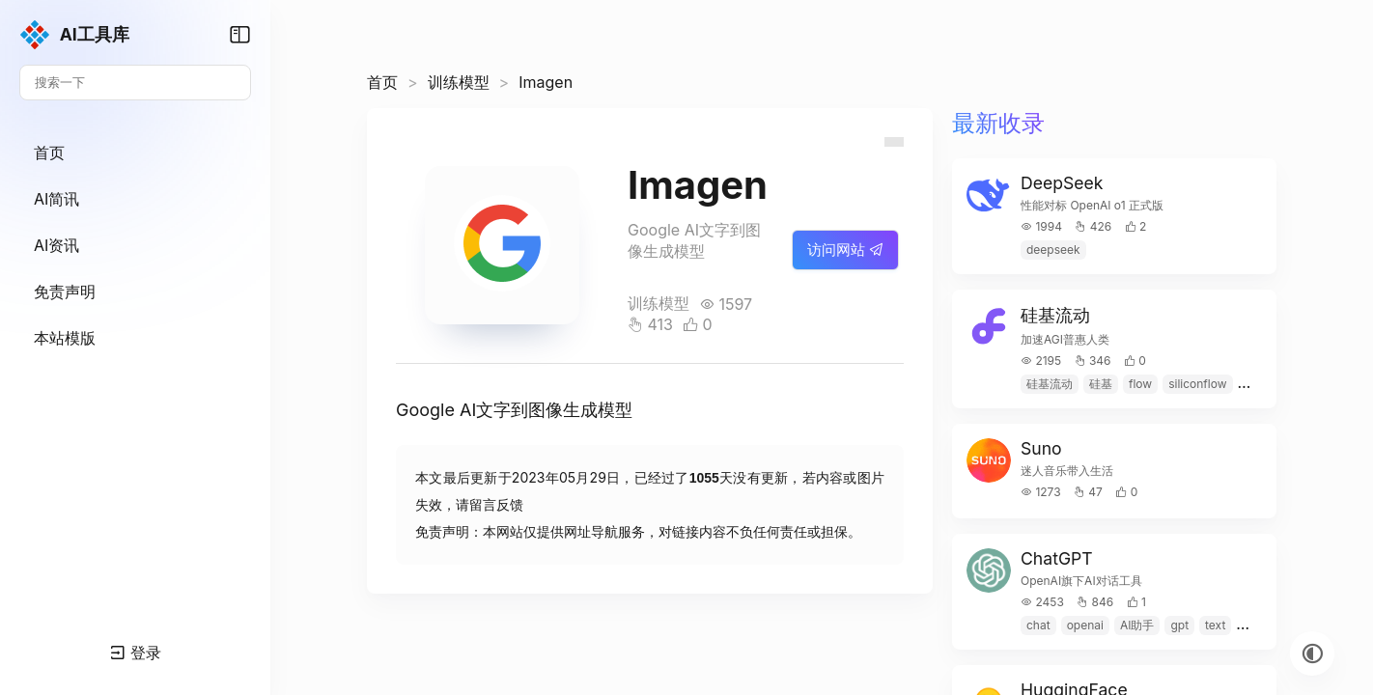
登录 (135, 652)
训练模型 (459, 82)
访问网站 (845, 249)
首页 (382, 82)
